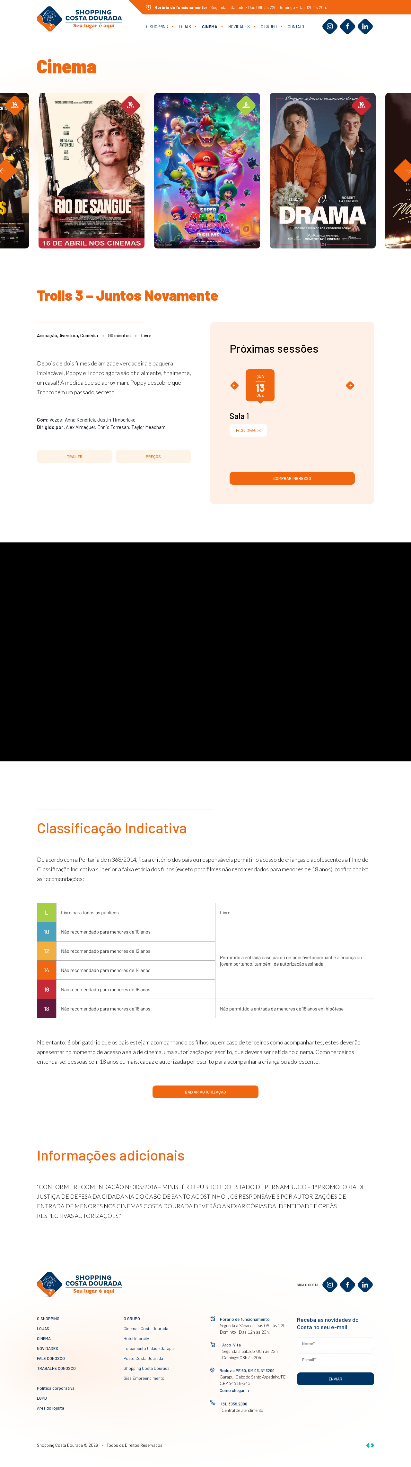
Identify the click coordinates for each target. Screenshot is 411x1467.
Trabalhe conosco (56, 1368)
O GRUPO (269, 26)
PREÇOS (153, 456)
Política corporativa (55, 1388)
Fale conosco (51, 1358)
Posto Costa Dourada (143, 1358)
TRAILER (75, 456)
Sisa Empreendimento (144, 1378)
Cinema (209, 26)
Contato (296, 26)
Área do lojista (50, 1408)
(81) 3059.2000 (234, 1403)
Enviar (335, 1378)
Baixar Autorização (205, 1091)
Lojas (185, 26)
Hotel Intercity (136, 1338)
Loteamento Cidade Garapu (149, 1348)
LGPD (42, 1398)
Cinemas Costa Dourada (146, 1328)
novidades (239, 26)
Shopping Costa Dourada (147, 1368)
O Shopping (157, 26)
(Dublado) (248, 430)
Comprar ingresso (292, 478)
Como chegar (234, 1390)
